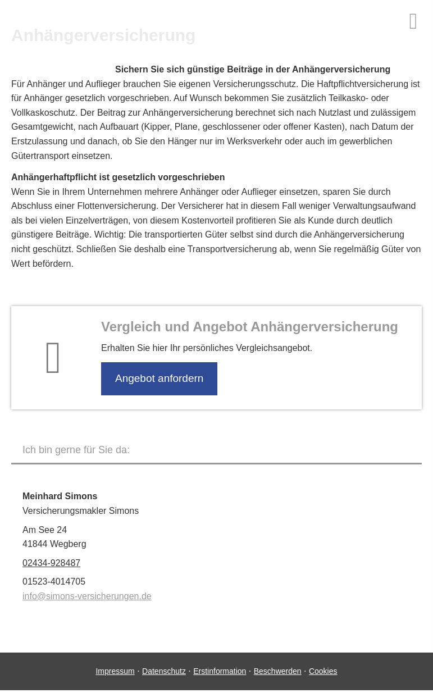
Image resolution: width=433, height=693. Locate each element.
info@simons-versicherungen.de (87, 596)
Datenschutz (164, 671)
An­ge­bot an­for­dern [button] (159, 378)
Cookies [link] (323, 671)
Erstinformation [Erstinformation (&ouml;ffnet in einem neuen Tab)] (219, 671)
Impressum (114, 671)
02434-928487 (51, 563)
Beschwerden (278, 671)
